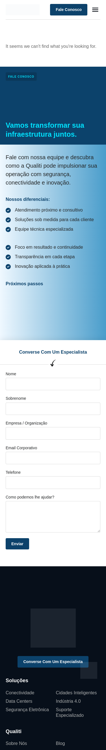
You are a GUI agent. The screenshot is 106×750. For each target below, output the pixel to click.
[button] (95, 10)
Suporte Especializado (70, 712)
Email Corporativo (21, 448)
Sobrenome (16, 398)
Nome (11, 374)
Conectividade (20, 692)
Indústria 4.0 (68, 701)
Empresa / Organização (26, 423)
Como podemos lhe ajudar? (30, 497)
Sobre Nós (16, 743)
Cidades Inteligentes (76, 692)
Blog (60, 743)
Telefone (13, 472)
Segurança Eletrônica (27, 709)
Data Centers (19, 701)
